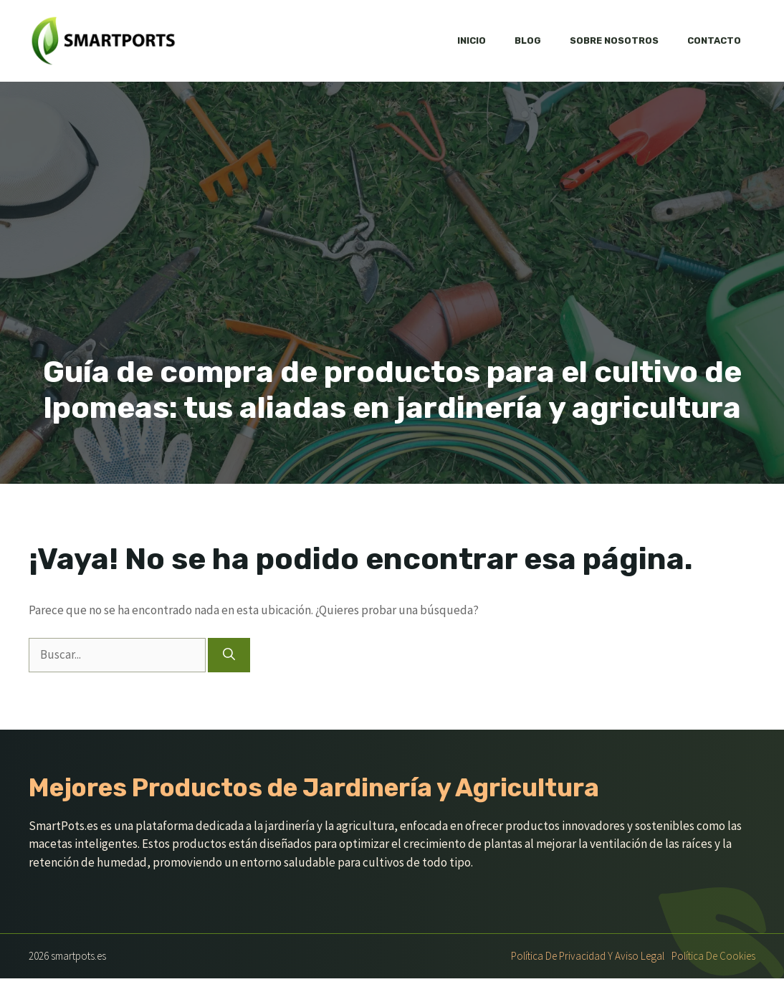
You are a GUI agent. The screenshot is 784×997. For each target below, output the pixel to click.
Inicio (471, 40)
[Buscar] (229, 655)
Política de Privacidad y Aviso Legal (587, 956)
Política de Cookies (713, 956)
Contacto (714, 40)
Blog (528, 40)
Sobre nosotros (614, 40)
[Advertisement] (392, 246)
